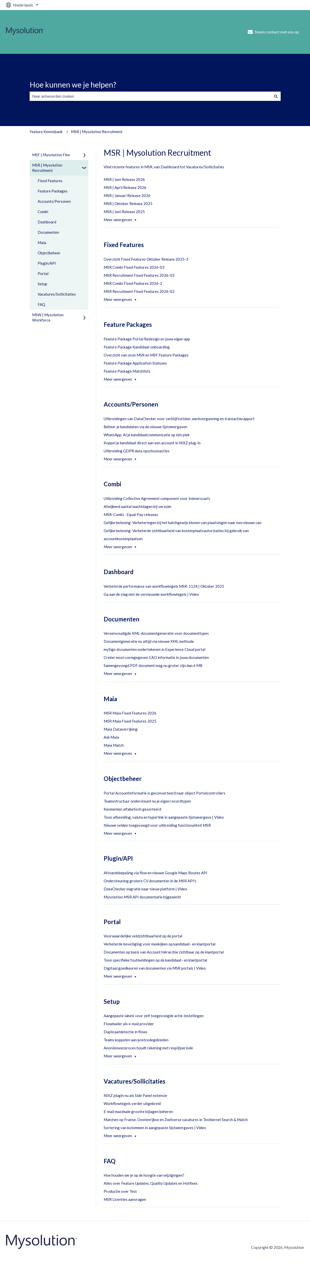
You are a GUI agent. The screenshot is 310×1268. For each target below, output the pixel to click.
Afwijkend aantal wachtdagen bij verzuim (137, 506)
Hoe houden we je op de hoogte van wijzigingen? (144, 1175)
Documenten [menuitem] (48, 232)
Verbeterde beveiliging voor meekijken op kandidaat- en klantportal (159, 944)
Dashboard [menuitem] (47, 222)
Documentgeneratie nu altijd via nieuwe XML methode (149, 641)
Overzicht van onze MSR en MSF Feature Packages (146, 355)
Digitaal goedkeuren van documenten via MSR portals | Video (155, 968)
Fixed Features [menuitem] (50, 180)
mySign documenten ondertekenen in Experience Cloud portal (154, 649)
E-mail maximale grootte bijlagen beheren (138, 1111)
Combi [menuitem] (43, 211)
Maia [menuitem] (42, 242)
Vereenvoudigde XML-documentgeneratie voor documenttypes (156, 633)
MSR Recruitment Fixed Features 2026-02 (139, 291)
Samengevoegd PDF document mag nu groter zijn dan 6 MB (153, 665)
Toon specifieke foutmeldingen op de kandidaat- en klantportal (155, 960)
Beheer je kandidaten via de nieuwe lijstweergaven (145, 426)
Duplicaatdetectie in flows (125, 1031)
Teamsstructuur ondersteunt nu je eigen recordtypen (147, 801)
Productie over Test (120, 1191)
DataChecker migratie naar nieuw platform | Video (145, 889)
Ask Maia (111, 737)
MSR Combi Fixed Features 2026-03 (134, 267)
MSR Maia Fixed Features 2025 (130, 721)
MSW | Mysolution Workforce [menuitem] (48, 317)
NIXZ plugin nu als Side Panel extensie (135, 1095)
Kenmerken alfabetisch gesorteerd (132, 809)
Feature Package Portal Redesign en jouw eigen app (147, 339)
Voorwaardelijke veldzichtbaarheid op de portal (143, 936)
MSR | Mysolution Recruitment (96, 131)
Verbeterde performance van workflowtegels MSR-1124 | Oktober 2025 (164, 586)
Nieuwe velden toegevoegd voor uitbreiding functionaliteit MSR (157, 825)
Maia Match (114, 745)
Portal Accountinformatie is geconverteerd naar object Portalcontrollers (164, 793)
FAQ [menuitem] (41, 304)
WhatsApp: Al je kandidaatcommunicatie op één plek (147, 434)
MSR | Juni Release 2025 (124, 211)
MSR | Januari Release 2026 (127, 195)
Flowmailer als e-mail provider (129, 1023)
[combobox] (150, 96)
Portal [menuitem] (43, 273)
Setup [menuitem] (42, 284)
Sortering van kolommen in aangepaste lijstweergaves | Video (155, 1127)
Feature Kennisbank (46, 131)
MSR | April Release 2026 (125, 187)
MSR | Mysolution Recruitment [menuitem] (47, 168)
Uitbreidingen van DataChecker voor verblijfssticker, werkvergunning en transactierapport (179, 418)
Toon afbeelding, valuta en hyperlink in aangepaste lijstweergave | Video (164, 817)
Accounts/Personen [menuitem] (54, 201)
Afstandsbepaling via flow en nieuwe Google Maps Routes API (155, 872)
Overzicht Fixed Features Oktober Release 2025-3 (146, 259)
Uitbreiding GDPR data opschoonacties (136, 451)
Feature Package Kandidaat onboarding (137, 347)
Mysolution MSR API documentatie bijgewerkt (142, 897)
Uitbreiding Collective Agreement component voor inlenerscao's (157, 498)
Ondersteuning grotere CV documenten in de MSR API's (150, 881)
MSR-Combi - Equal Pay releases (131, 514)
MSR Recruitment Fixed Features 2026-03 (139, 275)
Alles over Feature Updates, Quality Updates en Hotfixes (151, 1183)
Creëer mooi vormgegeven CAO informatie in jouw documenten (156, 657)
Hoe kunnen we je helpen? (73, 84)
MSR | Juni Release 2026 (124, 179)
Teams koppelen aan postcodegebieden (136, 1040)
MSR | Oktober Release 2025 (128, 203)
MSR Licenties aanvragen (125, 1199)
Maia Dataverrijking (121, 729)
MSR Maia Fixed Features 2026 (130, 713)
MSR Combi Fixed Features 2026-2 (133, 283)
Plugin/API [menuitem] (47, 263)
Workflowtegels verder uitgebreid (132, 1103)
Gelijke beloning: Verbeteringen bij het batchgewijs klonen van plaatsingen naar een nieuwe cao (183, 522)
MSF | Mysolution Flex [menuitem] (51, 154)
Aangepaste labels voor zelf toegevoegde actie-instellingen (154, 1015)
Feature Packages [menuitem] (53, 191)
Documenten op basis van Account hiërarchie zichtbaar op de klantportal (164, 952)
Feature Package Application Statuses (135, 363)
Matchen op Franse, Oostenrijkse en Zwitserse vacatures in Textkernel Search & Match (176, 1119)
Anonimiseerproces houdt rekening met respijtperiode (148, 1048)
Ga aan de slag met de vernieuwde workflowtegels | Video (151, 594)
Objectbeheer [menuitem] (49, 253)
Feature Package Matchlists (127, 371)
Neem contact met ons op (273, 31)
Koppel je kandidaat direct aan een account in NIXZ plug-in (152, 443)
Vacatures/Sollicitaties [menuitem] (57, 294)
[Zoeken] (276, 96)
